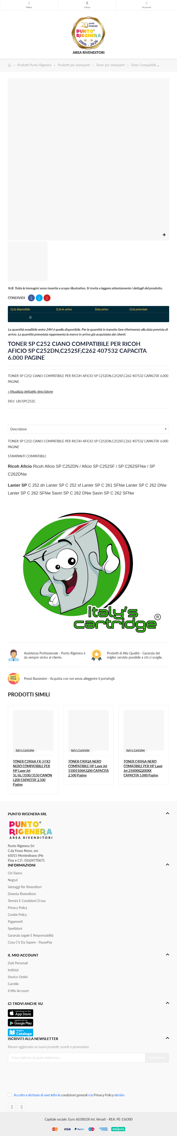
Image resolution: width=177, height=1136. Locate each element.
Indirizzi (13, 970)
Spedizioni (15, 928)
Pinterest (47, 297)
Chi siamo (15, 873)
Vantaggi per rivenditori (24, 887)
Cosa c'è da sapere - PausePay (30, 942)
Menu (29, 3)
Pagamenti (15, 921)
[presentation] (39, 1079)
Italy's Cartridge (25, 750)
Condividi (31, 297)
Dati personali (18, 963)
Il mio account (18, 991)
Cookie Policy (17, 915)
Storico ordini (18, 977)
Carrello (13, 984)
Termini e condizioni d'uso (27, 901)
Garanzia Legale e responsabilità (30, 935)
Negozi (13, 880)
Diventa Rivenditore (22, 894)
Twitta (39, 297)
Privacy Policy (17, 908)
